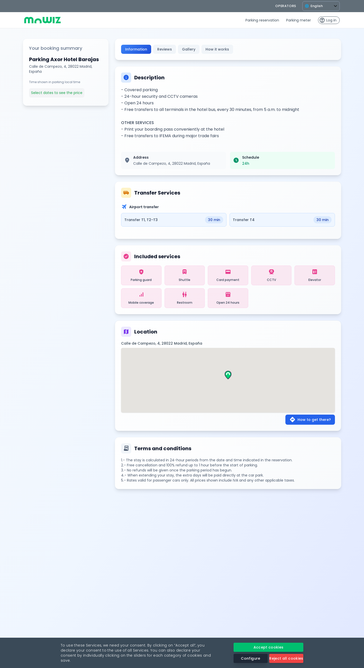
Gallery (188, 49)
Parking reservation (262, 20)
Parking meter (298, 20)
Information (136, 49)
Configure (250, 658)
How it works (217, 49)
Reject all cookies (286, 658)
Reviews (164, 49)
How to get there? (310, 419)
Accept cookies (269, 647)
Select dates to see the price (56, 92)
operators (285, 6)
